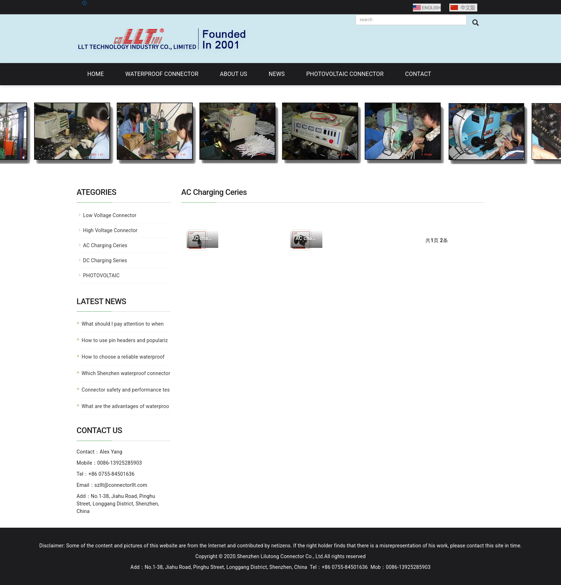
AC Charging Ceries (105, 245)
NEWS (277, 74)
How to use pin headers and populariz (125, 340)
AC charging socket (306, 238)
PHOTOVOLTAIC (101, 275)
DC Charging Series (105, 260)
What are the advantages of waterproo (125, 406)
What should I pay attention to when (123, 324)
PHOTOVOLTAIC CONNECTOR (345, 74)
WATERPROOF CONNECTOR (161, 74)
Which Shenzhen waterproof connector (126, 373)
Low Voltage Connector (109, 215)
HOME (95, 74)
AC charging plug (203, 238)
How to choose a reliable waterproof (123, 357)
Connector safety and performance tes (126, 390)
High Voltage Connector (110, 230)
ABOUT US (233, 74)
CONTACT (418, 74)
